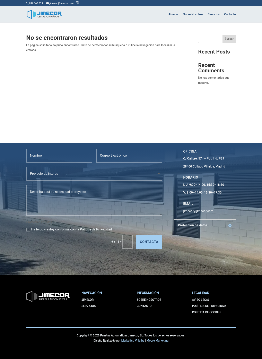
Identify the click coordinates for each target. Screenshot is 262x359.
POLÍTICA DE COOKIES (206, 312)
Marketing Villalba (132, 340)
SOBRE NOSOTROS (149, 299)
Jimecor (173, 14)
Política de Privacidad (96, 229)
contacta (149, 242)
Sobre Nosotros (193, 14)
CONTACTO (144, 306)
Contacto (230, 14)
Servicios (214, 14)
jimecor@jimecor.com (198, 211)
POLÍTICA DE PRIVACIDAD (209, 306)
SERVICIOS (88, 306)
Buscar (229, 38)
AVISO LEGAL (200, 299)
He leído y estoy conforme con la (69, 229)
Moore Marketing (157, 340)
